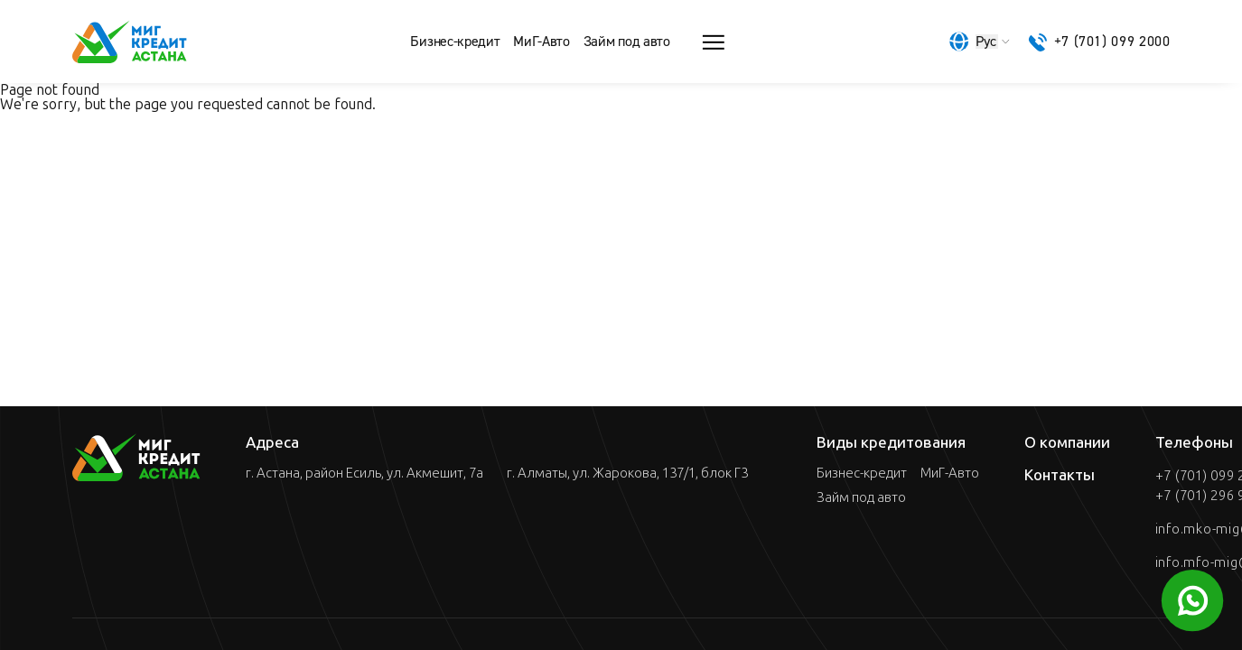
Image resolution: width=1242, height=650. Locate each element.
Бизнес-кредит (455, 41)
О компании (1067, 442)
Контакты (1059, 475)
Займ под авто (627, 41)
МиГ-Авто (541, 41)
